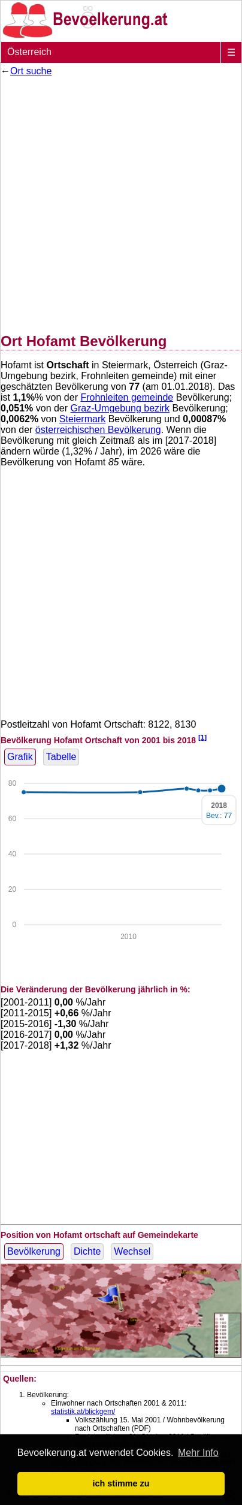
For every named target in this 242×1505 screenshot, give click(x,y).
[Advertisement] (121, 202)
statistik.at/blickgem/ (83, 1411)
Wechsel (132, 1251)
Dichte (87, 1251)
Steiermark (82, 419)
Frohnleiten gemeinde (126, 397)
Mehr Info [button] (198, 1453)
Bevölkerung (33, 1251)
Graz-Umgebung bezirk (120, 408)
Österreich (29, 52)
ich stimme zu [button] (120, 1483)
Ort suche (31, 71)
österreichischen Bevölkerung (98, 430)
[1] (202, 737)
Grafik (20, 757)
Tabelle (61, 757)
